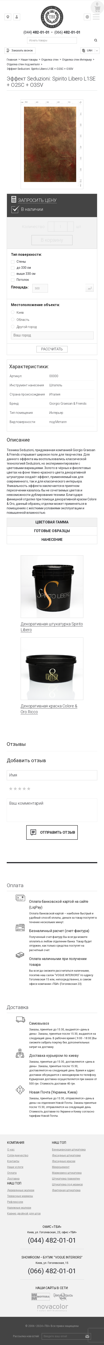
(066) (67, 32)
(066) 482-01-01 (52, 1271)
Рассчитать (52, 349)
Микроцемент (60, 1167)
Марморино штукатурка (67, 1172)
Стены (21, 261)
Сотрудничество (17, 1155)
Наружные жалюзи (19, 1207)
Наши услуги (15, 1167)
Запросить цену (37, 200)
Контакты (13, 1161)
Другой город (27, 327)
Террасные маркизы (20, 1196)
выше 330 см (26, 273)
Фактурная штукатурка (66, 1190)
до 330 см (24, 267)
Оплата (12, 1172)
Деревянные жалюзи (20, 1190)
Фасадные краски (63, 1161)
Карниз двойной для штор (24, 1213)
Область (23, 319)
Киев (20, 312)
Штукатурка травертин (66, 1178)
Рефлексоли (15, 1201)
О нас (11, 1149)
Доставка (13, 1178)
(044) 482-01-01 (52, 1240)
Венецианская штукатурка (69, 1149)
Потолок (23, 279)
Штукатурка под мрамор (67, 1184)
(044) (37, 32)
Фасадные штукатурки (66, 1155)
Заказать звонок (22, 50)
